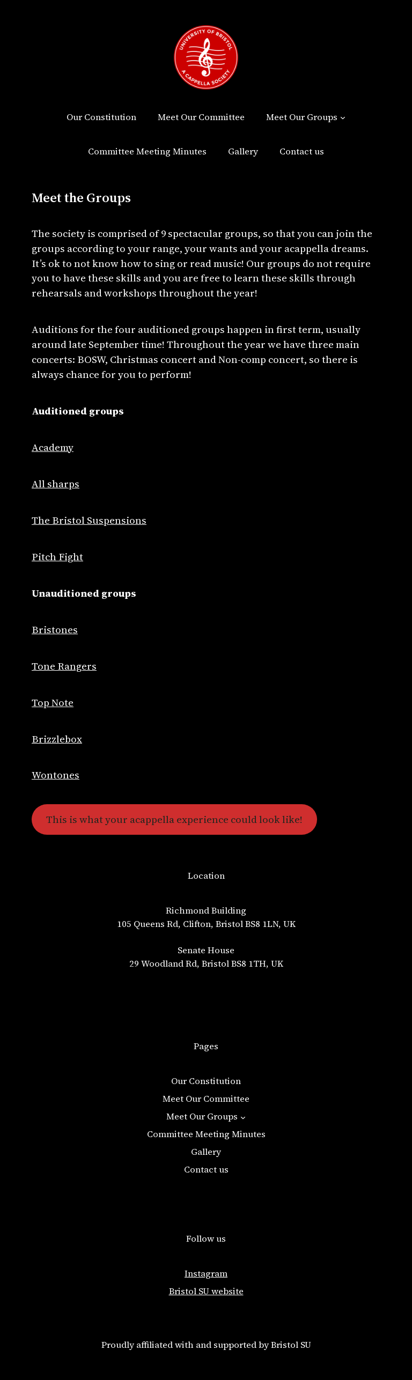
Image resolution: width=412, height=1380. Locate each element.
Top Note (52, 702)
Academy (52, 447)
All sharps (55, 484)
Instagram (206, 1273)
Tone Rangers (64, 666)
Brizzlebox (57, 739)
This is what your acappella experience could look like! (174, 819)
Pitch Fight (57, 556)
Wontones (55, 775)
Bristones (55, 629)
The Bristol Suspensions (89, 520)
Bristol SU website (206, 1291)
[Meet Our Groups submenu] (342, 117)
